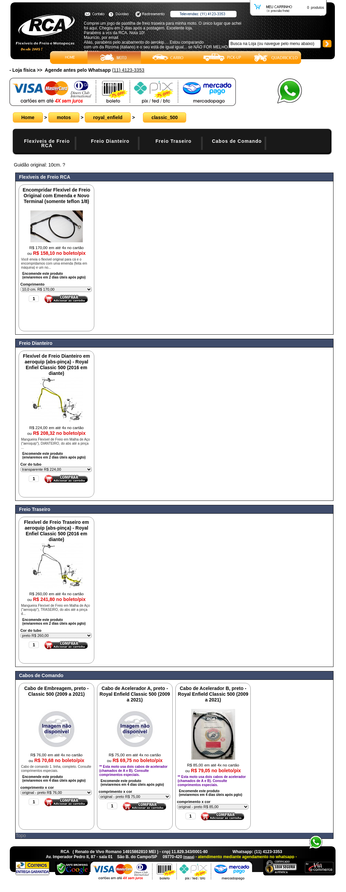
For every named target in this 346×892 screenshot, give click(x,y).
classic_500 (164, 117)
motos (64, 117)
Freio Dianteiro (110, 141)
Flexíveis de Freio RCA (47, 143)
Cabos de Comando (237, 141)
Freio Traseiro (173, 141)
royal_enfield (107, 117)
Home (27, 117)
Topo (21, 835)
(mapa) (188, 857)
